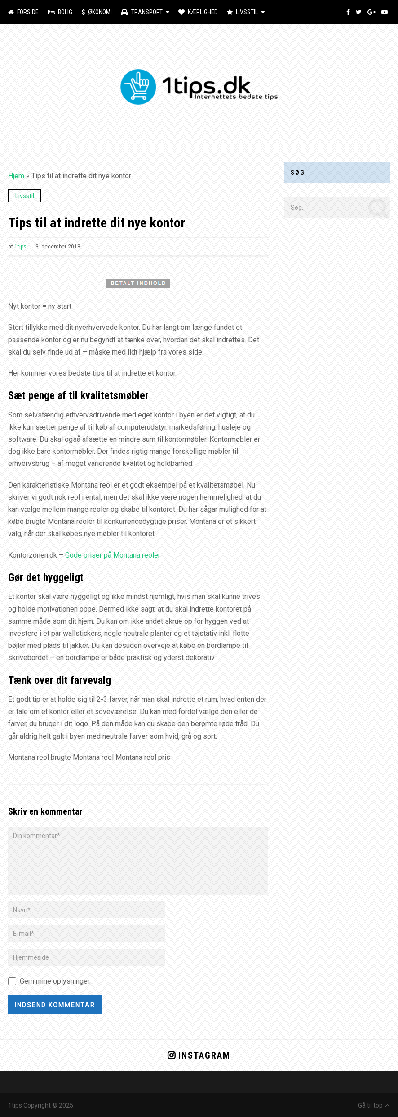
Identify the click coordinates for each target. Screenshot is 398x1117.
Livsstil (242, 12)
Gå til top (374, 1105)
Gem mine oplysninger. (55, 981)
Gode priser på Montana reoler (112, 555)
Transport (142, 12)
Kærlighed (198, 12)
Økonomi (96, 12)
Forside (23, 12)
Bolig (60, 12)
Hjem (16, 176)
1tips (20, 247)
